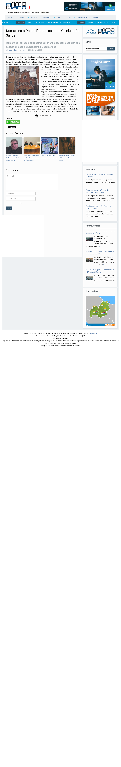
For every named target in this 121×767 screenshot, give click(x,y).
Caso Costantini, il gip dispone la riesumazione (49, 157)
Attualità (33, 18)
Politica (9, 18)
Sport (68, 18)
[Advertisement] (23, 236)
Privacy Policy (93, 333)
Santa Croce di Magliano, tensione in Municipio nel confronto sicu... (31, 158)
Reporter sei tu (82, 18)
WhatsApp (15, 122)
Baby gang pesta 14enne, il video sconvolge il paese (67, 158)
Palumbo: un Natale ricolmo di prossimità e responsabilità (13, 158)
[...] (86, 186)
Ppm (23, 50)
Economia (46, 18)
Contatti (95, 18)
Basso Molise (12, 50)
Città (58, 18)
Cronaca (21, 18)
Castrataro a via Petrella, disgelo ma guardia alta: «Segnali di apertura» (50, 22)
